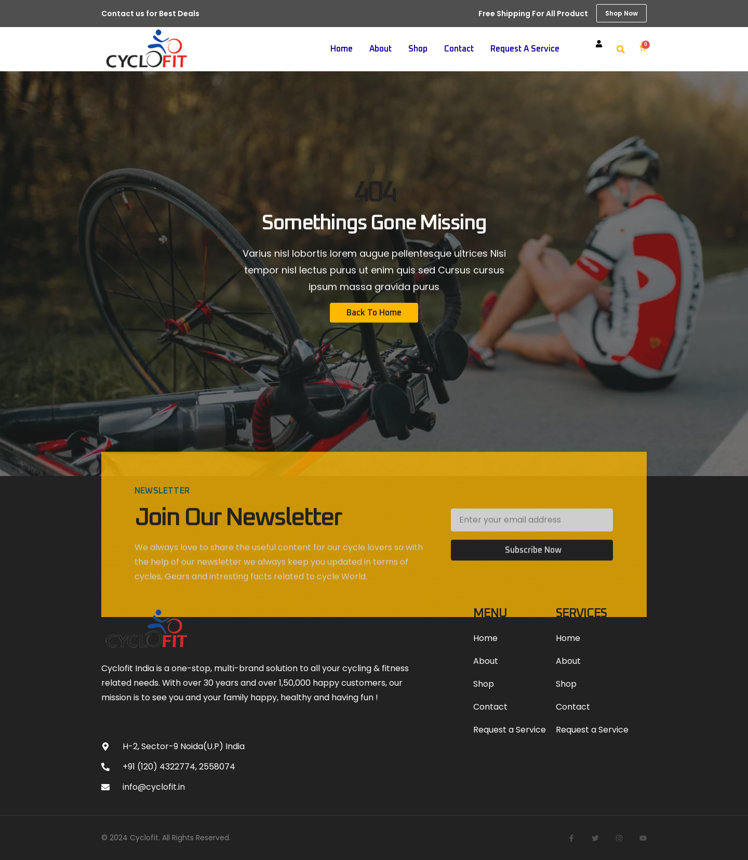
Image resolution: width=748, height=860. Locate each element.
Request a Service (524, 49)
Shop (418, 49)
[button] (620, 49)
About (380, 49)
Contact (459, 49)
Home (341, 49)
